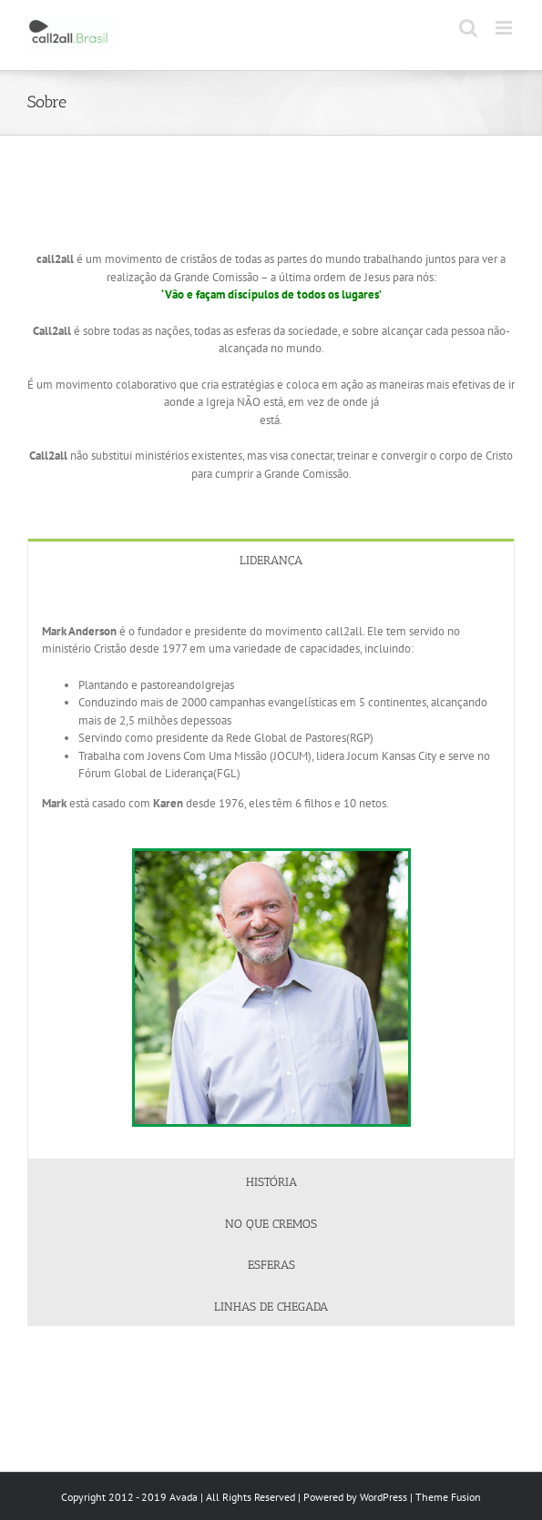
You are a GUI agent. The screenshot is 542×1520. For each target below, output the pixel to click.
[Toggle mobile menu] (505, 27)
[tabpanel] (271, 870)
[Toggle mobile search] (468, 27)
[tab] (271, 559)
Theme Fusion (448, 1497)
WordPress (383, 1497)
